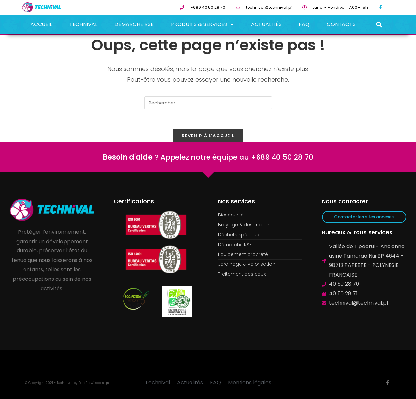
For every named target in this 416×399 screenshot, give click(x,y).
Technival (83, 24)
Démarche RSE (134, 24)
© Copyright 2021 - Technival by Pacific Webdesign (67, 382)
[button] (379, 24)
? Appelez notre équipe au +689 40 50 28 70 (208, 157)
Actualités (266, 24)
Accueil (41, 24)
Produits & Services (202, 24)
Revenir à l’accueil (208, 136)
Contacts (341, 24)
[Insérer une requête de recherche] (208, 102)
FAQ (304, 24)
